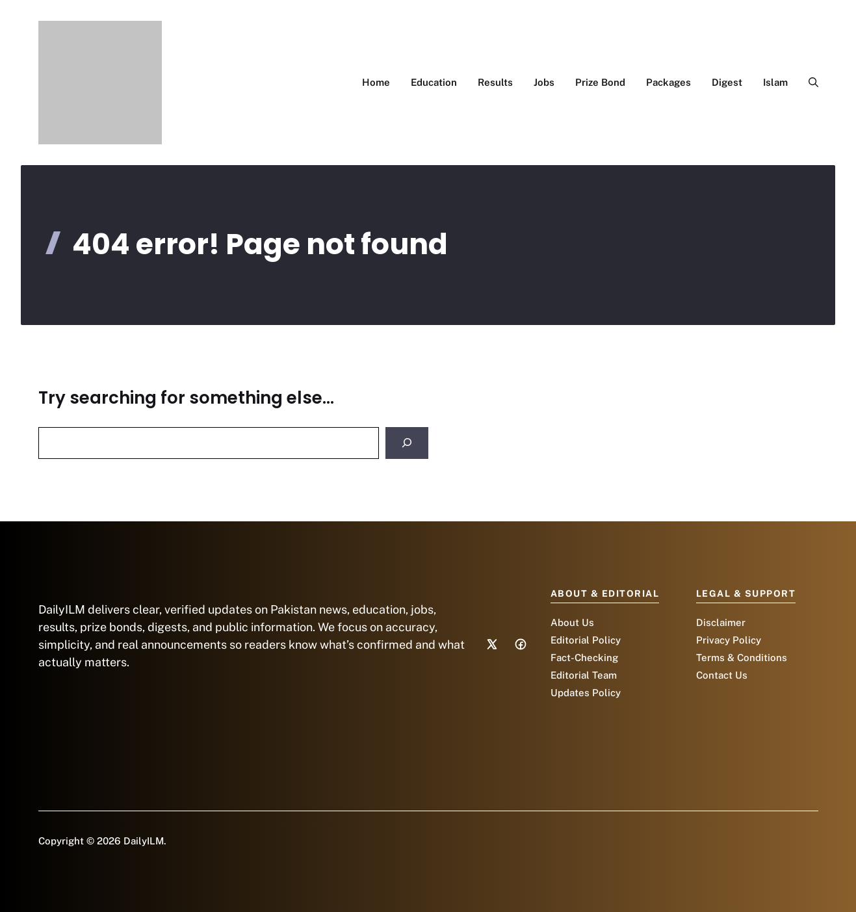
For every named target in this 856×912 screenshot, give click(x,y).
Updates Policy (586, 692)
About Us (572, 622)
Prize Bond (600, 82)
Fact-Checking (584, 657)
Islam (775, 82)
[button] (808, 82)
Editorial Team (584, 675)
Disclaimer (721, 622)
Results (495, 82)
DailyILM (143, 840)
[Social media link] (492, 644)
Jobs (544, 82)
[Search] (406, 443)
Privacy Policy (728, 639)
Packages (668, 82)
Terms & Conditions (741, 657)
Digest (727, 82)
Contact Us (721, 675)
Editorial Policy (586, 639)
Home (376, 82)
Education (434, 82)
